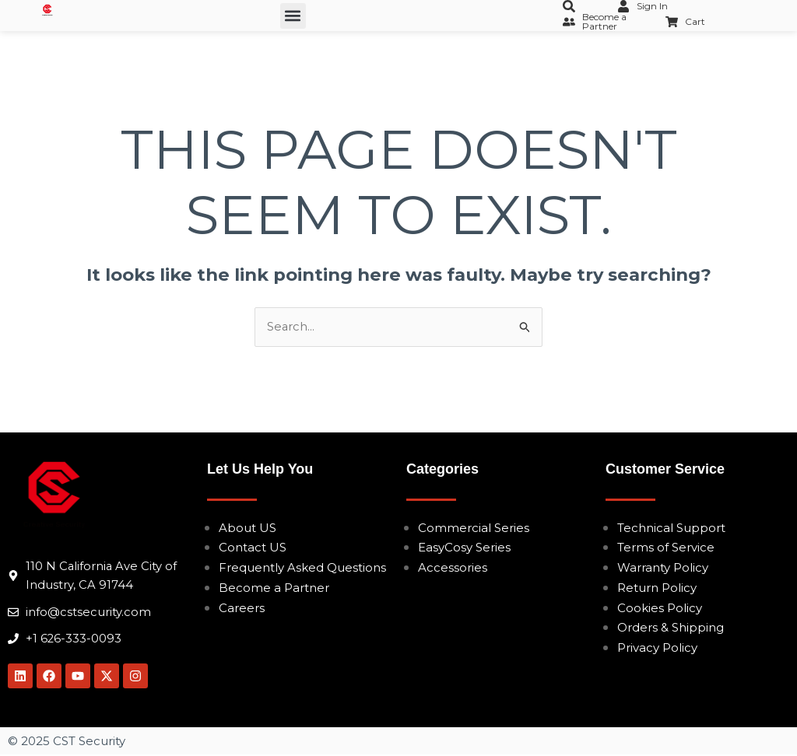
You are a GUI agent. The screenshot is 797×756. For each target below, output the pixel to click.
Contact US (252, 548)
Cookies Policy (659, 607)
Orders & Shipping (670, 628)
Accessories (452, 567)
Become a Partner (274, 587)
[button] (293, 16)
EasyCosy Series (464, 548)
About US (247, 527)
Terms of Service (665, 548)
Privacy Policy (657, 647)
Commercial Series (473, 527)
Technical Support (671, 527)
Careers (242, 607)
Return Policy (657, 587)
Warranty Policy (662, 567)
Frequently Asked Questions (302, 567)
